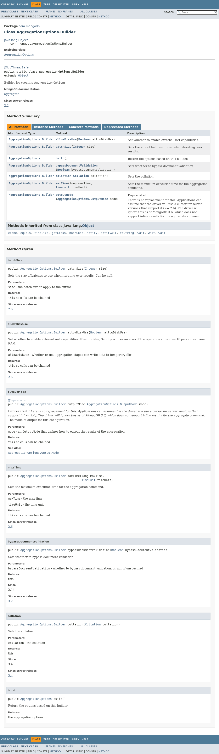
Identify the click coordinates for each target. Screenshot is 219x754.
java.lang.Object (16, 40)
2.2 (6, 105)
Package (22, 4)
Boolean (84, 139)
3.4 (10, 675)
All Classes (88, 11)
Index (75, 4)
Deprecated (60, 4)
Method (55, 16)
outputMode (64, 194)
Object (23, 75)
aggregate (11, 94)
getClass (59, 233)
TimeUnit (62, 187)
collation (63, 176)
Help (85, 4)
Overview (8, 4)
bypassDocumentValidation (76, 165)
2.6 (10, 309)
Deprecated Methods (121, 127)
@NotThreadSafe (16, 67)
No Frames (65, 11)
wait (141, 233)
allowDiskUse (66, 139)
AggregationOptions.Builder (31, 139)
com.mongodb (29, 26)
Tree (47, 4)
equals (25, 233)
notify (92, 233)
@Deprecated (17, 400)
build (60, 158)
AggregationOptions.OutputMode (82, 199)
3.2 (10, 601)
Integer (79, 146)
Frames (51, 11)
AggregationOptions (19, 54)
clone (12, 233)
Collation (81, 176)
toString (127, 233)
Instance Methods (48, 127)
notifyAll (109, 233)
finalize (41, 233)
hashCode (76, 233)
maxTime (62, 183)
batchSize (63, 146)
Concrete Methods (84, 127)
